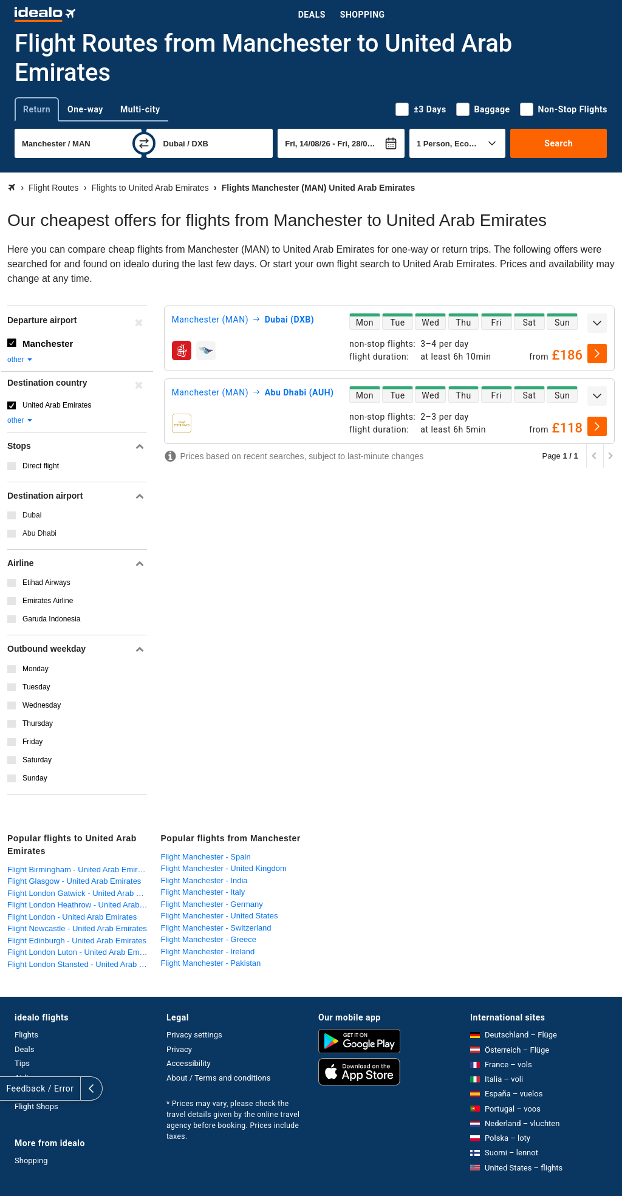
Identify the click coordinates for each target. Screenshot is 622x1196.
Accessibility (188, 1063)
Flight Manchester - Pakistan (211, 963)
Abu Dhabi (39, 533)
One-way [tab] (85, 109)
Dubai (31, 515)
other (20, 359)
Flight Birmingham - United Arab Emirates (79, 869)
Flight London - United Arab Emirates (72, 916)
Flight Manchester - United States (219, 915)
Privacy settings (194, 1034)
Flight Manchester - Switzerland (216, 927)
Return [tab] (36, 109)
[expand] (597, 323)
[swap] (144, 143)
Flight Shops (36, 1106)
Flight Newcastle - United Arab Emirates (77, 928)
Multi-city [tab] (140, 109)
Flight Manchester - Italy (203, 892)
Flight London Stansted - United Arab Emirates (81, 964)
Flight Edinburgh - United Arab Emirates (76, 940)
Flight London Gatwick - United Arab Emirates (81, 893)
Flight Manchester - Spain (206, 856)
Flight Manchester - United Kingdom (224, 868)
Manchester (47, 343)
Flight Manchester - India (204, 880)
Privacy (179, 1049)
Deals (312, 14)
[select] (597, 353)
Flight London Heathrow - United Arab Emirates (81, 904)
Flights (26, 1034)
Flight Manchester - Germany (212, 904)
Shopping (362, 14)
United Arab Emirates (56, 405)
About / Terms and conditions (218, 1077)
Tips (22, 1063)
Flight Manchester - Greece (209, 939)
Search (558, 143)
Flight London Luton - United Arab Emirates (81, 952)
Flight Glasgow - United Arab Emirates (74, 881)
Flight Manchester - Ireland (208, 951)
